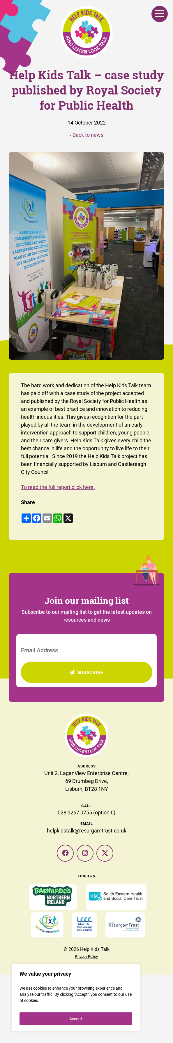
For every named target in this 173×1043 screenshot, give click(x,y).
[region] (76, 997)
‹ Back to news (86, 134)
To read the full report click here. (58, 486)
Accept (75, 1018)
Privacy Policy (86, 956)
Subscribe (86, 672)
